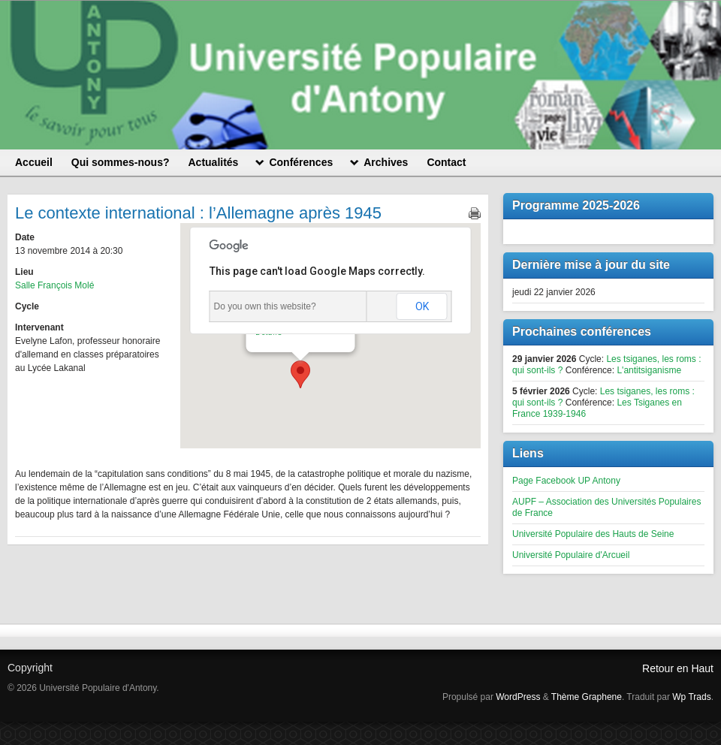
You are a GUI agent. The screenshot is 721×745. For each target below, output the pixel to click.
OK (422, 306)
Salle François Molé (54, 285)
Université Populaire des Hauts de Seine (593, 534)
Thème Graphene (586, 697)
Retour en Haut (677, 668)
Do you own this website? (265, 306)
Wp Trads (691, 697)
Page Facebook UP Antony (566, 480)
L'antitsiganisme (649, 370)
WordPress (518, 697)
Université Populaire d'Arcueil (570, 555)
